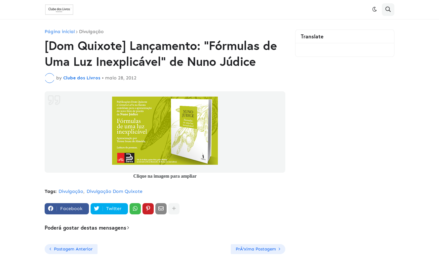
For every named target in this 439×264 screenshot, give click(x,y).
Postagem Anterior (73, 248)
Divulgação (91, 31)
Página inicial (60, 31)
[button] (374, 9)
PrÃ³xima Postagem (256, 248)
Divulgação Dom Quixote (114, 191)
